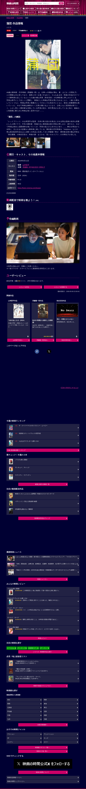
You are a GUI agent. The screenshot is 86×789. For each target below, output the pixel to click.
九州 (8, 719)
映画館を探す (13, 12)
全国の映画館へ (42, 725)
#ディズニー (44, 648)
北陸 (45, 711)
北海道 (9, 707)
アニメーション (49, 734)
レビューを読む (72, 12)
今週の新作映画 (43, 9)
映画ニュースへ (42, 579)
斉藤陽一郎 (27, 167)
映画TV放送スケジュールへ (42, 686)
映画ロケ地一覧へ (42, 751)
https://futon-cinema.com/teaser (29, 188)
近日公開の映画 (57, 9)
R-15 (8, 30)
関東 (45, 700)
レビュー (25, 35)
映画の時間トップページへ (16, 781)
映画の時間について (42, 772)
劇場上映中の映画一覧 (42, 484)
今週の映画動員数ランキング (16, 450)
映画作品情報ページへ (14, 777)
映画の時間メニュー (14, 9)
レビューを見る (24, 287)
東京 (8, 700)
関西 (8, 703)
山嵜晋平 (26, 165)
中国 (8, 715)
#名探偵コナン (32, 648)
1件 (35, 31)
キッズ (46, 738)
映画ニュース (28, 12)
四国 (45, 715)
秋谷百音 (34, 167)
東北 (45, 707)
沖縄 (45, 719)
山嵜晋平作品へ (18, 340)
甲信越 (9, 711)
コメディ (10, 742)
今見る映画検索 (72, 3)
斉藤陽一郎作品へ (42, 340)
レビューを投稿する (60, 287)
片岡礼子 (41, 167)
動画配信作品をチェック (42, 518)
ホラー (46, 742)
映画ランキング (72, 9)
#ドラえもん (11, 648)
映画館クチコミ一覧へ (42, 747)
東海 (45, 703)
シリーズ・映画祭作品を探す (42, 652)
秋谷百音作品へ (67, 340)
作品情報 (20, 18)
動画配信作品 (57, 12)
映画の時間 (10, 18)
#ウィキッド (21, 648)
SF (8, 738)
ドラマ (14, 30)
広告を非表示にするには (69, 388)
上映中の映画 (28, 9)
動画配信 (33, 35)
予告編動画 (43, 12)
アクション (11, 734)
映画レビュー (42, 638)
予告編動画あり (23, 30)
